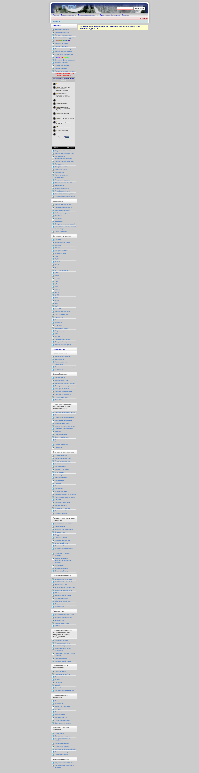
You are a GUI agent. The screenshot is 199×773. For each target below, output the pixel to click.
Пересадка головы (61, 640)
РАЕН (57, 264)
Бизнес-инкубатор (61, 328)
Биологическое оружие (63, 723)
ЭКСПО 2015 (59, 221)
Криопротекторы (61, 513)
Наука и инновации (61, 46)
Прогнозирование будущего (64, 38)
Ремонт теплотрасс (61, 397)
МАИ (56, 284)
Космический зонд (61, 571)
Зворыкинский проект (62, 242)
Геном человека (60, 486)
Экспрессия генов (61, 491)
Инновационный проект (63, 183)
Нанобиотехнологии (62, 469)
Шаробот (58, 685)
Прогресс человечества (63, 35)
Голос (67, 137)
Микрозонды (59, 472)
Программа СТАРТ (61, 250)
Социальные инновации (63, 151)
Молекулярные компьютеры (65, 587)
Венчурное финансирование (65, 60)
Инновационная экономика (64, 153)
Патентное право (61, 169)
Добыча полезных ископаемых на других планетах (63, 560)
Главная (56, 15)
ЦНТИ (57, 295)
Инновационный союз (62, 311)
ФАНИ (57, 300)
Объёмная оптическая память (65, 593)
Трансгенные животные (63, 464)
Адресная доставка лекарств (65, 497)
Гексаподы (58, 682)
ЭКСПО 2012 (59, 218)
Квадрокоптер (60, 532)
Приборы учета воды (62, 386)
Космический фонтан (62, 540)
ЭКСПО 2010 (59, 215)
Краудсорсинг (60, 604)
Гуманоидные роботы (62, 674)
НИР (56, 333)
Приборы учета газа (62, 388)
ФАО (56, 303)
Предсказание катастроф (64, 762)
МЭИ (56, 286)
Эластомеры (59, 359)
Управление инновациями (64, 54)
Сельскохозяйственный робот (65, 749)
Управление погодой (62, 746)
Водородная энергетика (63, 420)
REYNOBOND (59, 369)
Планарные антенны (62, 623)
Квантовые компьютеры (63, 579)
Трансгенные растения (63, 461)
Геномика (58, 483)
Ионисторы (59, 400)
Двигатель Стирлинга (62, 706)
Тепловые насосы (61, 444)
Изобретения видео (62, 65)
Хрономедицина (60, 466)
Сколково (125, 15)
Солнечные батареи (62, 437)
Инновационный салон (63, 204)
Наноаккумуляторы (62, 380)
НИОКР (57, 336)
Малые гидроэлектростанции (65, 426)
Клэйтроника (59, 606)
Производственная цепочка (64, 194)
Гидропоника (59, 733)
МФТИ (57, 273)
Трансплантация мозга (63, 646)
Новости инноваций (62, 29)
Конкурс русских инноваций (65, 224)
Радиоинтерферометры (63, 617)
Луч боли (58, 709)
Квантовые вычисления (63, 582)
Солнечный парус (61, 537)
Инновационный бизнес (63, 51)
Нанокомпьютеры (61, 584)
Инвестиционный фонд (63, 339)
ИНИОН (57, 289)
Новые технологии (61, 43)
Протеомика (59, 488)
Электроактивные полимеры (65, 367)
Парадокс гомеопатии (62, 502)
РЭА (56, 281)
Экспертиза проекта (62, 188)
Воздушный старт (61, 535)
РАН (56, 256)
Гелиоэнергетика (61, 434)
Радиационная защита (62, 720)
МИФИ (57, 275)
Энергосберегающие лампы (64, 383)
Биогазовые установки (63, 736)
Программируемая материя (64, 690)
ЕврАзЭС (58, 309)
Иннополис (59, 317)
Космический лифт (61, 546)
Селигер (58, 245)
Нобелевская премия (62, 213)
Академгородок (60, 331)
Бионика (58, 499)
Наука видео (59, 172)
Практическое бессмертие (110, 15)
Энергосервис (60, 377)
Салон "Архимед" (61, 231)
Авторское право (61, 167)
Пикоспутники (60, 526)
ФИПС (57, 292)
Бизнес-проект (60, 185)
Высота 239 (59, 679)
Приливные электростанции (65, 412)
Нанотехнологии (67, 15)
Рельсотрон (59, 703)
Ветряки (58, 431)
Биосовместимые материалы (65, 494)
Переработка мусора (62, 743)
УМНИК (57, 248)
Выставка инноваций (62, 210)
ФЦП (56, 306)
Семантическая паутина (63, 590)
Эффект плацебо (61, 505)
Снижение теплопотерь (63, 394)
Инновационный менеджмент (65, 49)
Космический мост (61, 543)
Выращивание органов (63, 458)
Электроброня (60, 712)
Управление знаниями (62, 180)
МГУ (56, 267)
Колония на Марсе (61, 568)
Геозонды (58, 447)
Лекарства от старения (63, 508)
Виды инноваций (61, 68)
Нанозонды (59, 475)
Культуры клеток (61, 455)
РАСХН (56, 21)
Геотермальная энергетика (64, 417)
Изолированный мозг (62, 643)
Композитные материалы (64, 529)
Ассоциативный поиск (63, 595)
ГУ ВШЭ (57, 278)
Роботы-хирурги (60, 671)
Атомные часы (60, 620)
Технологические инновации (65, 71)
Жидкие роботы (60, 677)
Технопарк (58, 325)
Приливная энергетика (63, 415)
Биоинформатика (61, 477)
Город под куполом (61, 754)
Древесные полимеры (63, 356)
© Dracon (55, 147)
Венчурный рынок (61, 62)
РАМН (57, 259)
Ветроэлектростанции (62, 423)
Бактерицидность (61, 717)
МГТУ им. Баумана (61, 270)
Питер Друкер (59, 164)
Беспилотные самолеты (63, 524)
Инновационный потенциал (64, 161)
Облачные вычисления (63, 601)
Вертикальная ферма (62, 752)
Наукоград (58, 322)
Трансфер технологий (62, 191)
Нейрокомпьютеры (61, 598)
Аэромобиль (59, 688)
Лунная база (59, 565)
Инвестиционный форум (63, 207)
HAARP (57, 626)
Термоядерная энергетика (64, 428)
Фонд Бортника (60, 253)
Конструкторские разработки (65, 196)
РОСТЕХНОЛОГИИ (61, 314)
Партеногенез (59, 480)
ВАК (56, 298)
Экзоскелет (59, 701)
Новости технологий (62, 32)
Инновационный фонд (63, 344)
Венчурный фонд (61, 342)
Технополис (59, 320)
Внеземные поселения (86, 15)
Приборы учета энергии (63, 391)
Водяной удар (60, 714)
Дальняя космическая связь (65, 614)
